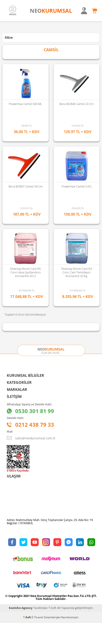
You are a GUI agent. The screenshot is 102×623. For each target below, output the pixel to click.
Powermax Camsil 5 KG (76, 186)
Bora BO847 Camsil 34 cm (26, 186)
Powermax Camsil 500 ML (25, 104)
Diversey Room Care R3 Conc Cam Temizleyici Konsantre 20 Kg (76, 272)
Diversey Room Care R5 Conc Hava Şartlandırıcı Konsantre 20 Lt (25, 272)
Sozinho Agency (21, 608)
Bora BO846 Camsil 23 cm (76, 104)
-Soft (27, 617)
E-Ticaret (37, 617)
